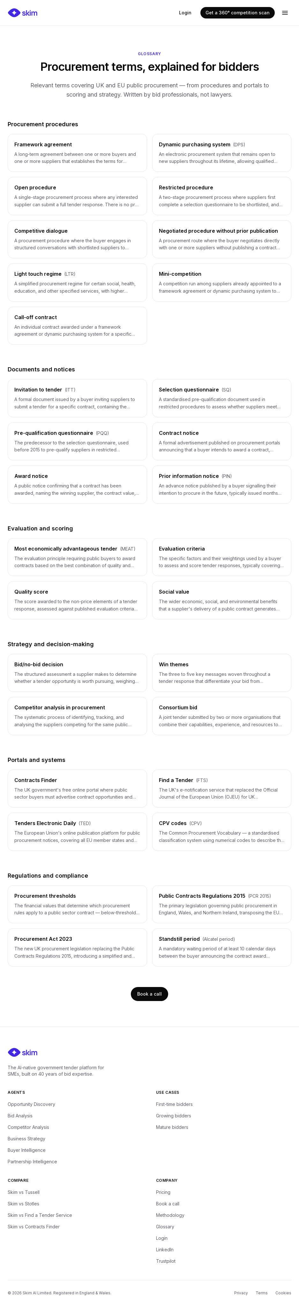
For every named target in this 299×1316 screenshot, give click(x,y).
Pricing (163, 1192)
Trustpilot (166, 1261)
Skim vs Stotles (23, 1203)
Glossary (165, 1226)
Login (185, 12)
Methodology (170, 1215)
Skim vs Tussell (24, 1192)
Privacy (241, 1292)
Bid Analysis (20, 1115)
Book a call (149, 994)
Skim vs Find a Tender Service (40, 1215)
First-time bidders (174, 1104)
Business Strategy (26, 1138)
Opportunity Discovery (31, 1104)
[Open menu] (285, 12)
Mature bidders (172, 1127)
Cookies (283, 1292)
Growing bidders (173, 1115)
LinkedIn (165, 1249)
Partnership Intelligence (32, 1161)
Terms (262, 1292)
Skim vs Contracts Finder (34, 1226)
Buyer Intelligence (27, 1150)
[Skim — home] (23, 13)
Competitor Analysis (28, 1127)
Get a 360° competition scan (238, 12)
